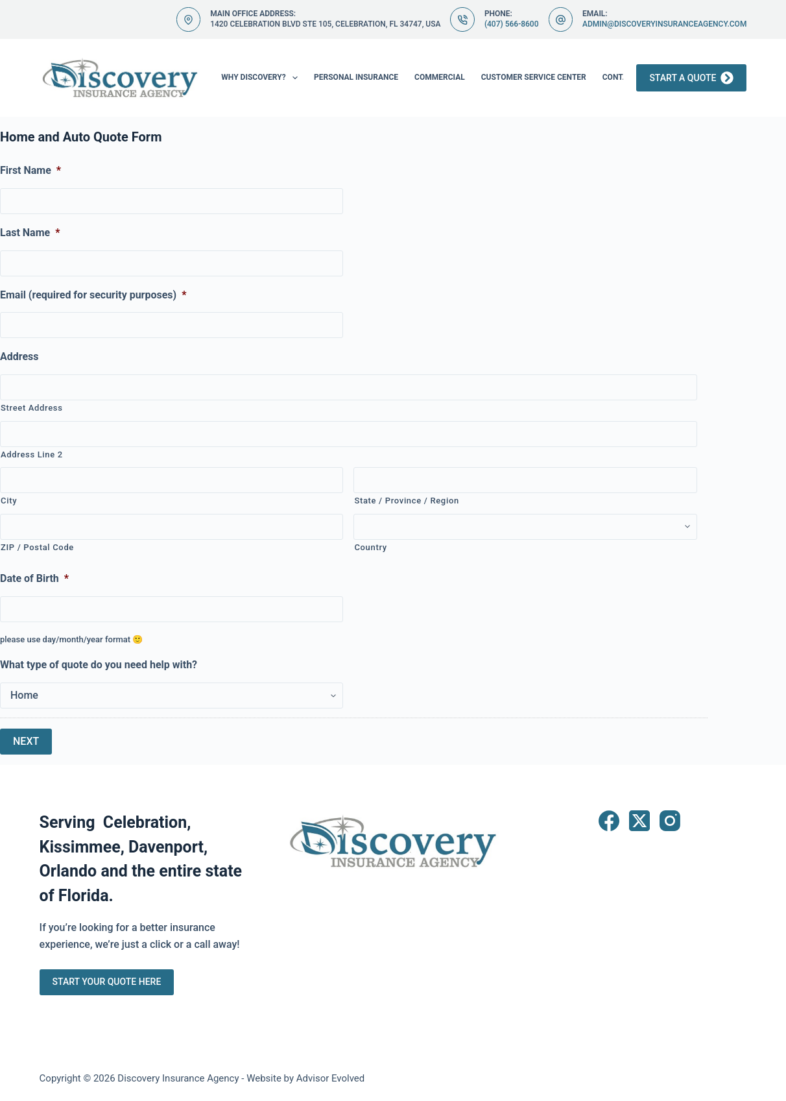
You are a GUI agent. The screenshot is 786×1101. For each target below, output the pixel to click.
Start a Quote (691, 77)
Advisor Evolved (330, 1078)
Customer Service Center (533, 77)
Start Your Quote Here (107, 981)
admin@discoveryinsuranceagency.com (664, 24)
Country (370, 547)
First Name (30, 170)
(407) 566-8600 (511, 24)
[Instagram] (670, 820)
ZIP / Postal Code (37, 547)
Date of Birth (34, 578)
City (9, 500)
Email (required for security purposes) (93, 295)
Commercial (439, 77)
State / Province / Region (406, 500)
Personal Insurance (356, 77)
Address (19, 356)
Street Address (32, 408)
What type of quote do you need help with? (98, 665)
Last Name (30, 232)
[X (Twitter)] (639, 820)
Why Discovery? (262, 78)
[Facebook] (609, 820)
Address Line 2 (32, 454)
